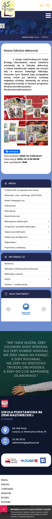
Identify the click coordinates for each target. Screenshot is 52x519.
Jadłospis (7, 488)
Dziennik (6, 493)
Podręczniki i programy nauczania (21, 190)
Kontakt (6, 502)
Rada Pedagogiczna (15, 200)
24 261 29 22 (47, 5)
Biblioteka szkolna (14, 274)
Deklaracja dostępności (16, 237)
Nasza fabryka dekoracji (21, 50)
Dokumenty (10, 206)
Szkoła (5, 484)
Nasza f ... (44, 37)
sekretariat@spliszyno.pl (41, 6)
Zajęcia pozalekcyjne (15, 232)
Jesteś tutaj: (28, 37)
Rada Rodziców (12, 216)
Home (36, 37)
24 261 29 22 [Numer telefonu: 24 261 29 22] (18, 439)
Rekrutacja (10, 211)
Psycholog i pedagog (15, 247)
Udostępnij (12, 151)
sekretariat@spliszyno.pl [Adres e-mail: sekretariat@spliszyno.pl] (25, 442)
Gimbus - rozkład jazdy (16, 284)
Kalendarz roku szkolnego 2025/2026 (23, 195)
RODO (7, 279)
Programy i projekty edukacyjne (20, 226)
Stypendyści (10, 242)
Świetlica (9, 263)
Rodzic (5, 497)
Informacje (17, 257)
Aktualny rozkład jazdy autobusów (21, 269)
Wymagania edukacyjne (16, 221)
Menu (12, 183)
